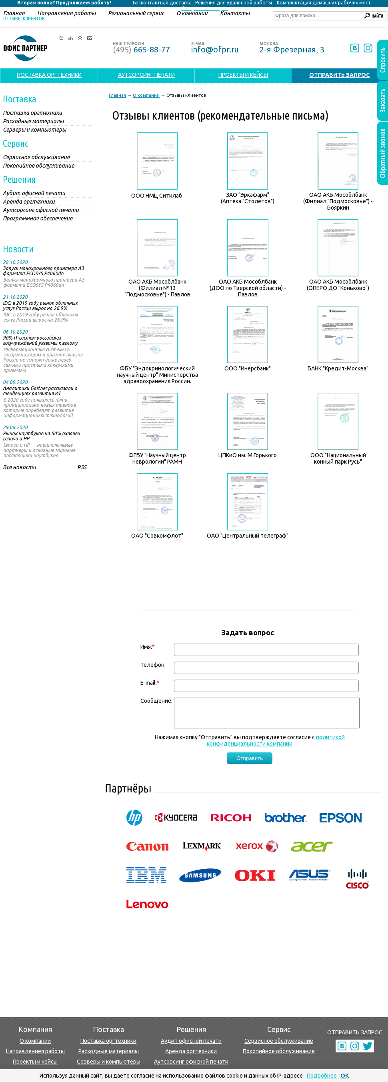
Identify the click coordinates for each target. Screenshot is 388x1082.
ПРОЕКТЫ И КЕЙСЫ (243, 75)
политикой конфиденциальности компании (276, 746)
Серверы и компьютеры (108, 1061)
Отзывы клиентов (24, 18)
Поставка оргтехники (108, 1041)
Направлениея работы (35, 1051)
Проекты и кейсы (35, 1061)
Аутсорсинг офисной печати (191, 1061)
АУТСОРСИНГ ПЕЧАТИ (146, 75)
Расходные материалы (108, 1051)
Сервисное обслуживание (278, 1041)
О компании (35, 1041)
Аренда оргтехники (191, 1051)
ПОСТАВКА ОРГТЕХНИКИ (49, 75)
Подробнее (322, 1075)
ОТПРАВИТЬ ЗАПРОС (354, 1032)
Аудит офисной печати (191, 1041)
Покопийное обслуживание (279, 1051)
